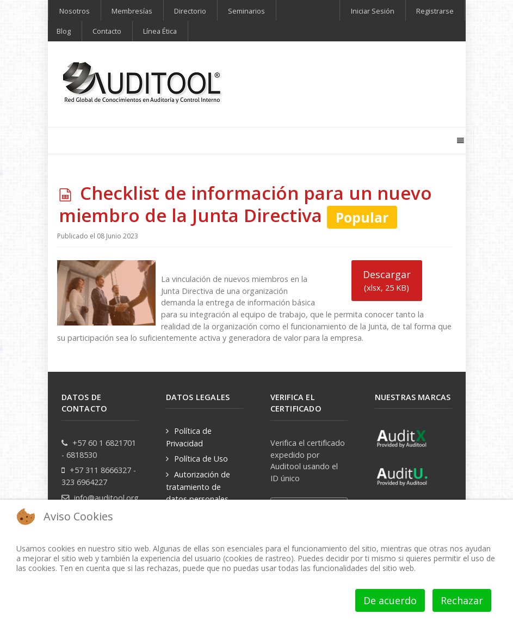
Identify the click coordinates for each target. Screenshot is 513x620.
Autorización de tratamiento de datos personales (198, 486)
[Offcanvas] (460, 140)
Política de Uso (201, 458)
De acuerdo (390, 600)
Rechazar (462, 600)
